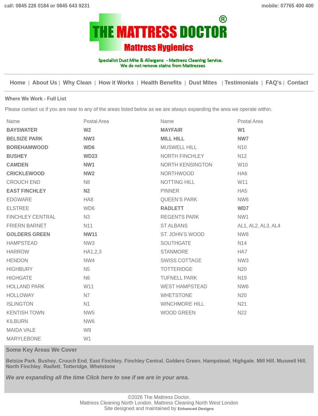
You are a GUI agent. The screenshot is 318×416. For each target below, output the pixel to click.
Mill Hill (265, 360)
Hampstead (216, 360)
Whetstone (102, 366)
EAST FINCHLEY (27, 191)
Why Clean (77, 83)
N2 (87, 191)
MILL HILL (172, 138)
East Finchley (105, 360)
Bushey (47, 360)
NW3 (89, 138)
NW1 (89, 164)
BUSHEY (17, 156)
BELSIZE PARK (25, 138)
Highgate (243, 360)
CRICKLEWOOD (26, 173)
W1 (241, 130)
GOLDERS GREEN (28, 234)
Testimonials (242, 83)
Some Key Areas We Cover (41, 350)
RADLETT (173, 208)
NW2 (89, 173)
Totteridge (74, 366)
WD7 (243, 208)
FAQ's (273, 83)
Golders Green (182, 360)
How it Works (116, 83)
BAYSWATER (22, 130)
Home (18, 83)
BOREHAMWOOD (29, 147)
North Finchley (23, 366)
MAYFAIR (172, 130)
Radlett (51, 366)
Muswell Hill (291, 360)
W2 (87, 130)
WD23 (90, 156)
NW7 (243, 138)
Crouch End (73, 360)
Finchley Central (143, 360)
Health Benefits (162, 83)
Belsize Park (20, 360)
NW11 (90, 234)
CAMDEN (18, 164)
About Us (45, 83)
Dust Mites (204, 83)
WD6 (89, 147)
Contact (297, 83)
